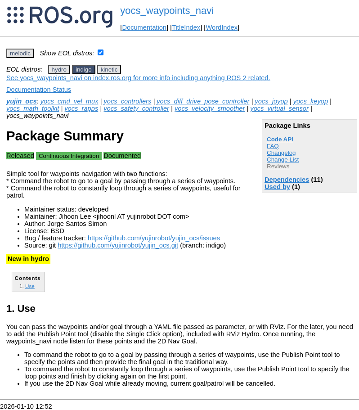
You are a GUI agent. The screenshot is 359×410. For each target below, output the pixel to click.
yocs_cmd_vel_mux (69, 101)
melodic (20, 53)
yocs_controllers (127, 101)
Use (30, 286)
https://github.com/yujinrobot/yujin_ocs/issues (154, 238)
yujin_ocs (21, 101)
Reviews (278, 166)
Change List (283, 159)
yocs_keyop (310, 101)
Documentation (144, 27)
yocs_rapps (81, 108)
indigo (84, 69)
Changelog (281, 152)
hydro (59, 69)
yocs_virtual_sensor (279, 108)
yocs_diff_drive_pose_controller (203, 101)
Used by (277, 186)
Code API (280, 139)
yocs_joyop (271, 101)
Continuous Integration (69, 156)
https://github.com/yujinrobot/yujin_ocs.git (118, 245)
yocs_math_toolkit (32, 108)
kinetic (109, 69)
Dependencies (287, 179)
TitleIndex (186, 27)
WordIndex (222, 27)
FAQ (273, 146)
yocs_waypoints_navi (167, 10)
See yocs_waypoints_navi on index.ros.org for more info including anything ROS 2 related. (138, 77)
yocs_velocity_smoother (210, 108)
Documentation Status (38, 89)
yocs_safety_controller (136, 108)
